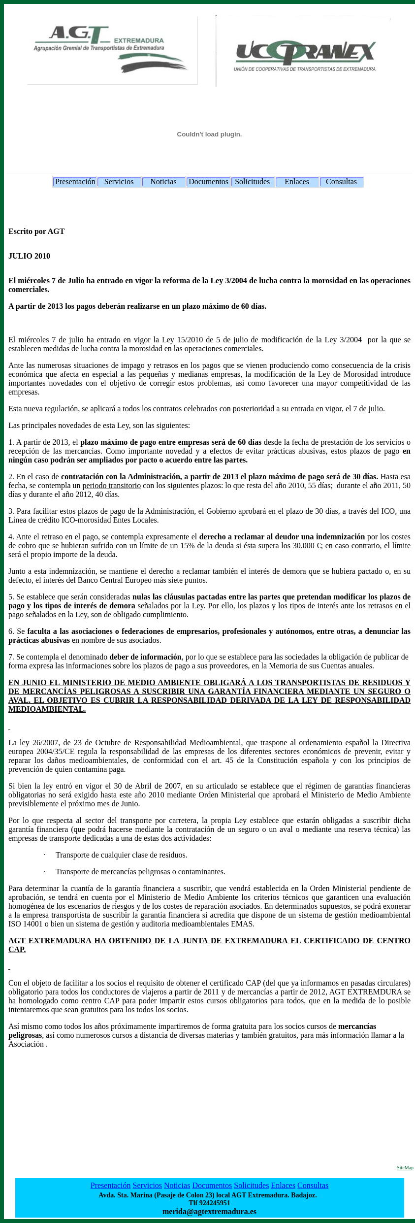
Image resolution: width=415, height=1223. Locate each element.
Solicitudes (252, 181)
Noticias (163, 181)
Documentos (208, 181)
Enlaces (297, 181)
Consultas (341, 181)
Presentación (75, 181)
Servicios (119, 181)
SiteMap (405, 1167)
